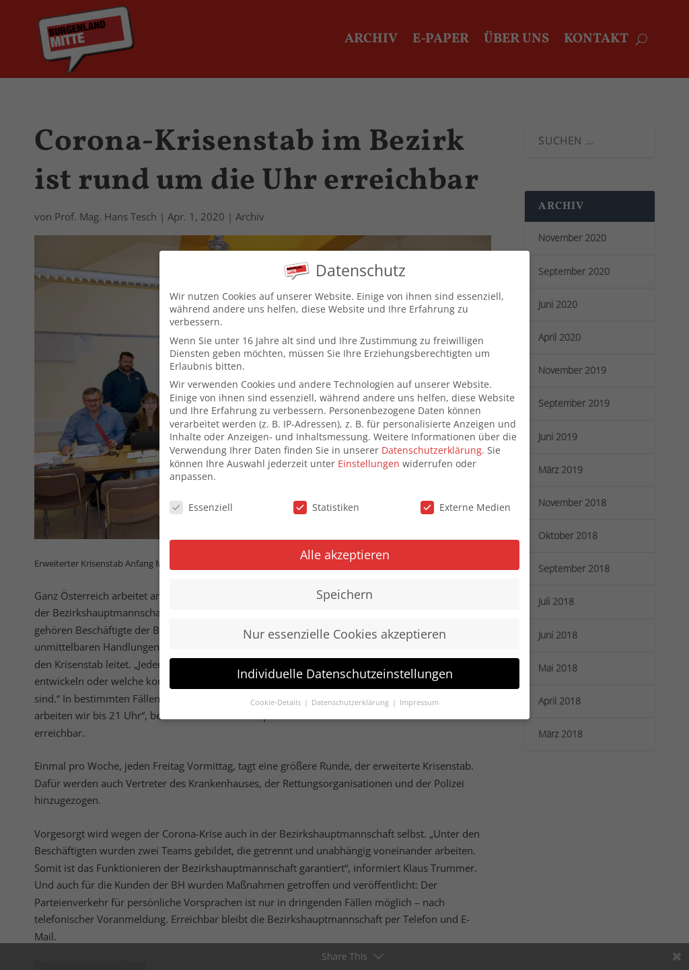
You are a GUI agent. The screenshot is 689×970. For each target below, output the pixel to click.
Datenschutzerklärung (432, 438)
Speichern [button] (344, 583)
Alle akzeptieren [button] (345, 543)
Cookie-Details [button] (276, 691)
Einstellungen (369, 452)
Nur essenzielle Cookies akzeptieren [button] (344, 622)
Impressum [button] (419, 691)
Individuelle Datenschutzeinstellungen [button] (345, 662)
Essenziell (201, 495)
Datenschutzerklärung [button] (351, 691)
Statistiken (326, 495)
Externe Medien (466, 495)
